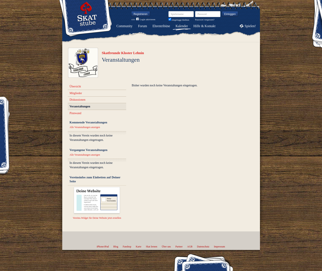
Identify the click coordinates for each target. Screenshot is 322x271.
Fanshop (127, 246)
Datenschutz (203, 246)
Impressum (219, 246)
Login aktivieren (145, 19)
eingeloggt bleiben (178, 20)
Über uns (166, 246)
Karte (138, 246)
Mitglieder (76, 93)
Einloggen (230, 14)
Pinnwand (75, 113)
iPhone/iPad (103, 246)
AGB (189, 246)
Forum (142, 26)
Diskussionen (77, 99)
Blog (115, 246)
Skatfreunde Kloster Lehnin (123, 53)
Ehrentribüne (161, 26)
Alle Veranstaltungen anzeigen (85, 127)
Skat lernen (151, 246)
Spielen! (250, 26)
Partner (179, 246)
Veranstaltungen (80, 106)
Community (125, 26)
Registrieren (140, 14)
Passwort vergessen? (205, 19)
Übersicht (75, 86)
